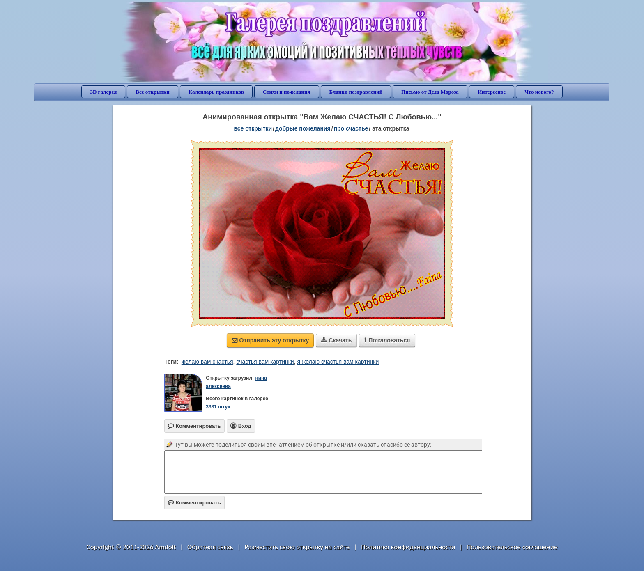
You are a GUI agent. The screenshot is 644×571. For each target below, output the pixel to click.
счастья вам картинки (265, 361)
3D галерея (103, 92)
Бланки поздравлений (356, 92)
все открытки (253, 128)
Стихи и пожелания (286, 92)
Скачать (336, 340)
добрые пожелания (303, 128)
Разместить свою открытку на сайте (297, 547)
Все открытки (153, 92)
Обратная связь (210, 547)
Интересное (492, 92)
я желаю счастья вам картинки (338, 361)
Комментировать (194, 503)
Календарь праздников (216, 92)
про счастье (351, 128)
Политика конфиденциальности (408, 547)
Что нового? (539, 92)
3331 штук (218, 407)
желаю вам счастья (207, 361)
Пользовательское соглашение (512, 547)
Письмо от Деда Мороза (430, 92)
